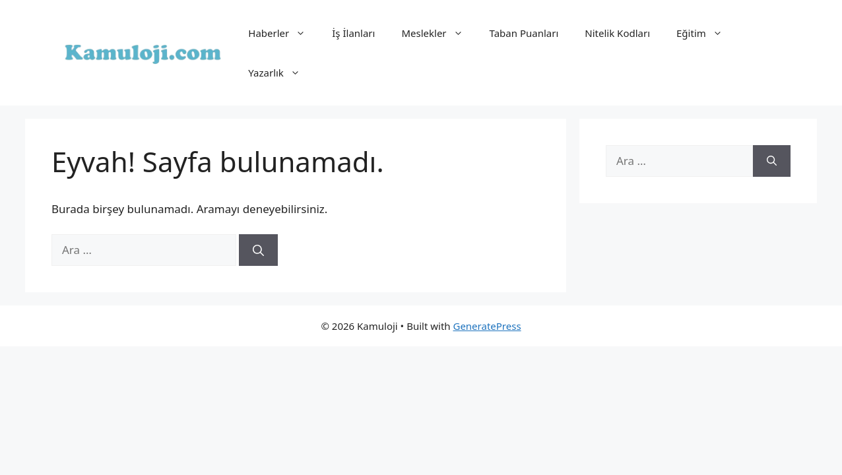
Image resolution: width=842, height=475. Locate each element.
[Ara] (258, 250)
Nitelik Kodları (617, 33)
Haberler (283, 33)
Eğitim (706, 33)
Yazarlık (280, 72)
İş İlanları (353, 33)
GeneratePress (487, 325)
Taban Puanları (524, 33)
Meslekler (438, 33)
